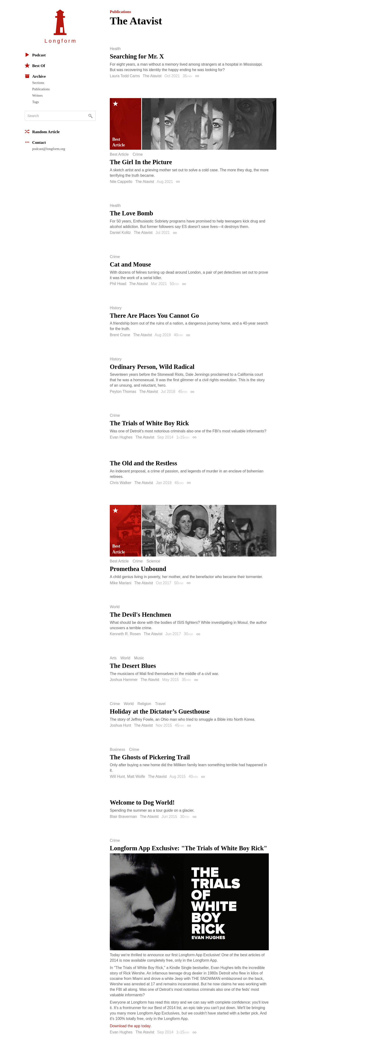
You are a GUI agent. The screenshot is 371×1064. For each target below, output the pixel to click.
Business (117, 750)
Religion (144, 704)
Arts (113, 658)
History (116, 308)
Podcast (35, 54)
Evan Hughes (121, 437)
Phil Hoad (118, 284)
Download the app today (130, 1026)
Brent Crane (120, 335)
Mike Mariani (120, 583)
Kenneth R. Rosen (125, 634)
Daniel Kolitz (120, 233)
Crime (137, 154)
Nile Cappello (121, 182)
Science (153, 561)
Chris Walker (120, 483)
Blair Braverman (123, 817)
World (115, 607)
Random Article (42, 131)
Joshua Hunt (120, 725)
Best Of (35, 65)
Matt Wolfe (136, 776)
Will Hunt (117, 776)
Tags (35, 102)
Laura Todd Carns (125, 76)
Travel (160, 704)
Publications (41, 89)
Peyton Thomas (123, 391)
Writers (37, 95)
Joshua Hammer (123, 680)
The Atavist (152, 76)
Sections (38, 83)
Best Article (119, 154)
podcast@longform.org (48, 149)
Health (115, 49)
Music (139, 658)
